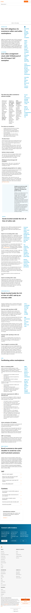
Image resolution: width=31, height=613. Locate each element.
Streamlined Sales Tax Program (4, 554)
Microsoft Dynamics (3, 573)
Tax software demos (18, 554)
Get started (26, 1)
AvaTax (17, 551)
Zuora (1, 583)
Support (2, 589)
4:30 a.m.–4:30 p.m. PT (18, 577)
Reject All (25, 601)
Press (1, 564)
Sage (1, 578)
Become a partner (3, 561)
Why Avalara (2, 551)
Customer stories (3, 556)
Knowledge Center (3, 592)
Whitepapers (2, 594)
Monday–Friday (18, 576)
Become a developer (3, 562)
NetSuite (2, 575)
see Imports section (5, 181)
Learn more (4, 517)
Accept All (25, 599)
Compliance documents (19, 556)
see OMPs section (6, 247)
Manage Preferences (25, 603)
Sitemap (2, 567)
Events (2, 595)
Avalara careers (3, 559)
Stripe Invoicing (3, 581)
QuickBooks (2, 576)
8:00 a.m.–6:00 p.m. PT (18, 574)
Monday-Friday (18, 573)
